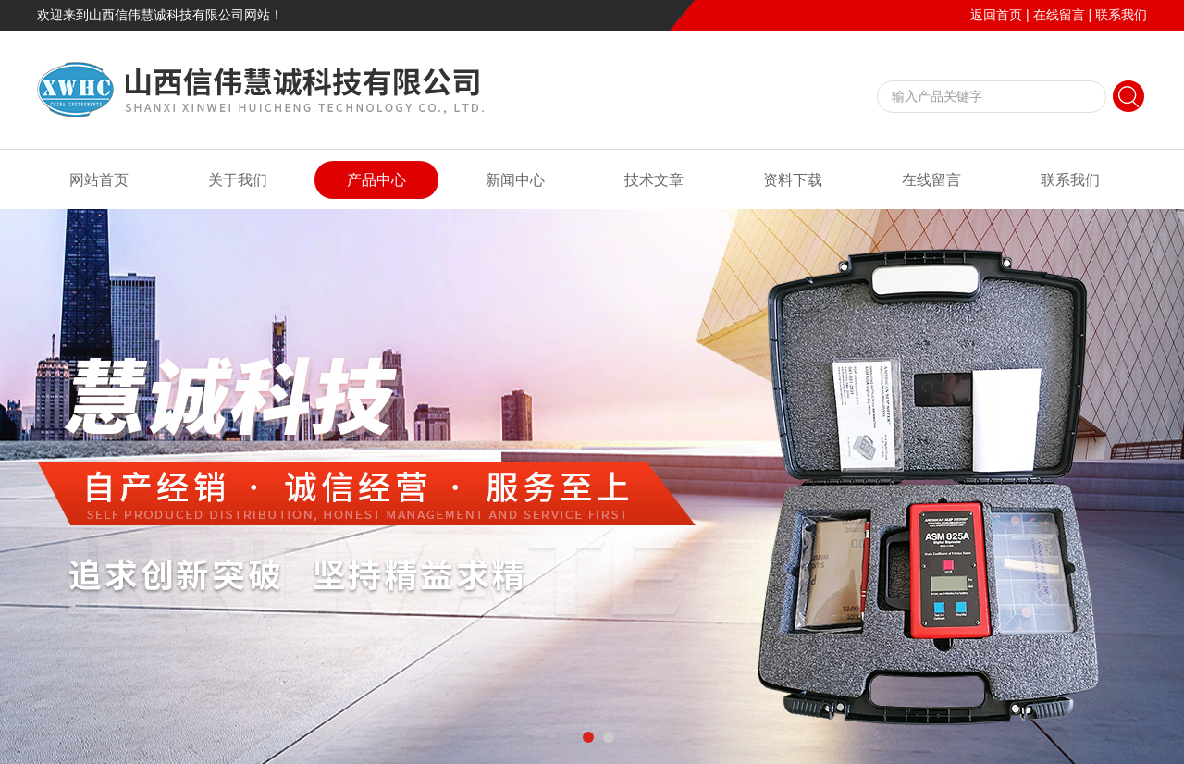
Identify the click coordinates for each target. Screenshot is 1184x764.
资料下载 (792, 180)
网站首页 (99, 180)
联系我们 (1121, 14)
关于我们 (237, 180)
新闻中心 (515, 180)
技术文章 (654, 180)
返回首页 (996, 14)
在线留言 (1059, 14)
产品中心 (376, 180)
